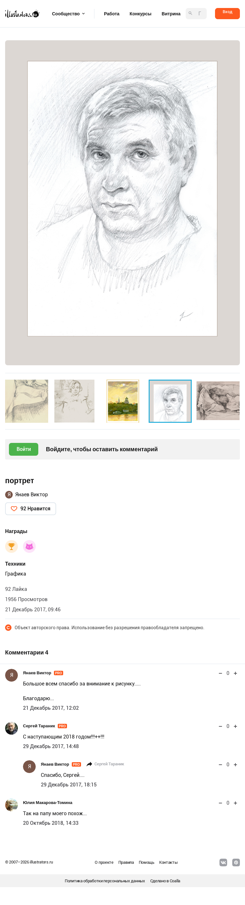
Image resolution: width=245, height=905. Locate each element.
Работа (111, 13)
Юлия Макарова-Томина (47, 802)
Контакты (168, 862)
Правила (126, 862)
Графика (15, 574)
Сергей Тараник (45, 725)
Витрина (171, 13)
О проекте (104, 862)
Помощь (146, 862)
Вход (227, 11)
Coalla (175, 880)
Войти (24, 449)
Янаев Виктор (31, 494)
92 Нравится (35, 509)
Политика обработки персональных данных (105, 880)
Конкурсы (140, 13)
